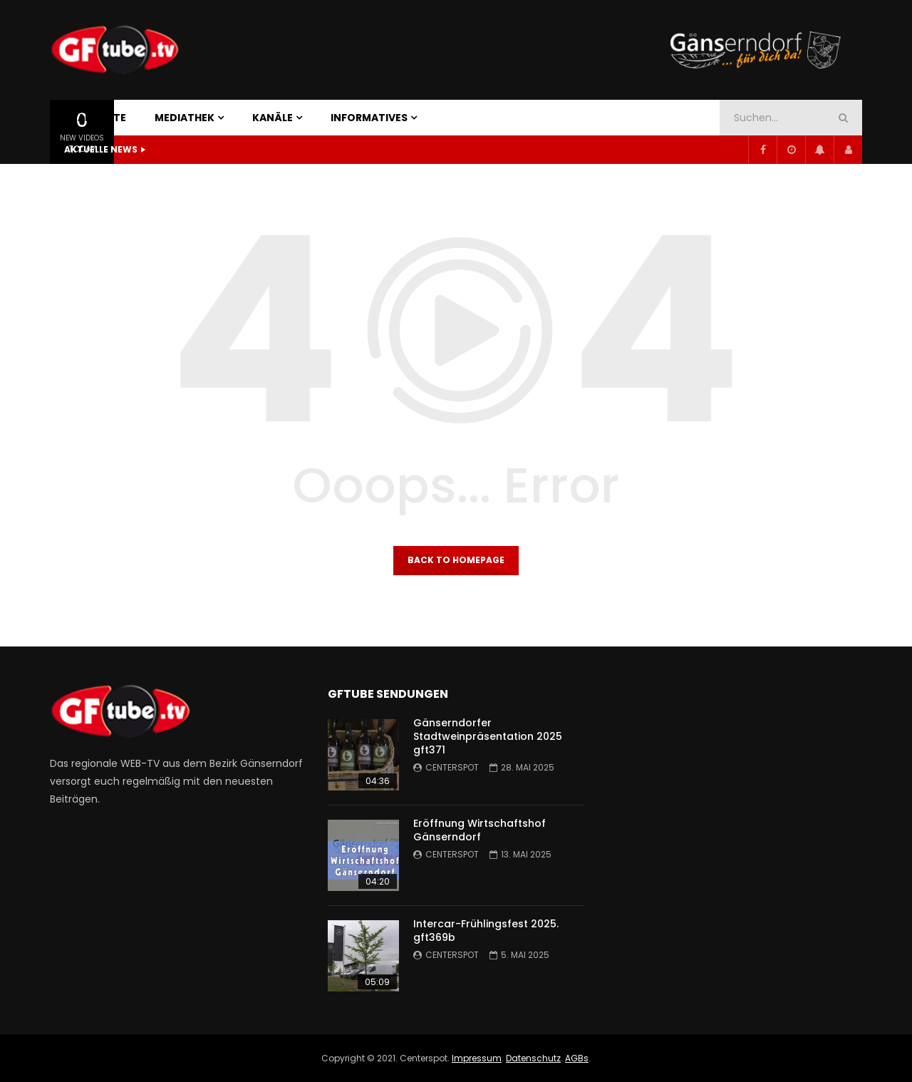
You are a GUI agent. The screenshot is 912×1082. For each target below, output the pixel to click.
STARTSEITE (95, 117)
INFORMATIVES (369, 117)
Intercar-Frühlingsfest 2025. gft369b (486, 930)
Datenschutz (533, 1058)
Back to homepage (456, 560)
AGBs (577, 1058)
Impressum (477, 1058)
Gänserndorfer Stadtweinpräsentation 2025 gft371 (487, 736)
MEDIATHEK (184, 117)
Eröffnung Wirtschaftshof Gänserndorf (479, 830)
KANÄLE (272, 117)
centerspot (452, 767)
